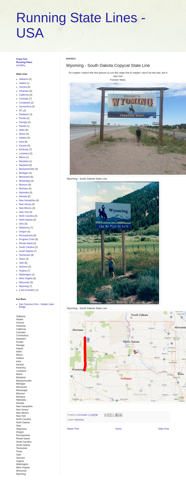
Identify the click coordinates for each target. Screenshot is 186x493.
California (24, 95)
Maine (22, 157)
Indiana (23, 137)
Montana (23, 188)
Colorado (23, 98)
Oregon (23, 231)
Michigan (23, 173)
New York (24, 212)
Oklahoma (24, 227)
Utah (21, 263)
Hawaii (22, 126)
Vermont (23, 266)
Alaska (22, 83)
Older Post (163, 428)
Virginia (23, 270)
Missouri (23, 184)
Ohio (21, 223)
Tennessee (24, 255)
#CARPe (20, 65)
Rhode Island (26, 243)
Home (118, 428)
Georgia (23, 122)
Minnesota (24, 177)
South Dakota (26, 251)
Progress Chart (27, 239)
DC (20, 110)
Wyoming (79, 419)
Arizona (23, 87)
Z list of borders (27, 290)
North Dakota (26, 219)
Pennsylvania (26, 235)
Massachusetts (26, 169)
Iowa (21, 141)
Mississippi (24, 181)
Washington (25, 274)
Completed (24, 102)
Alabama (23, 79)
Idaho (22, 130)
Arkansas (24, 91)
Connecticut (25, 106)
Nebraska (24, 192)
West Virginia (25, 278)
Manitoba (23, 161)
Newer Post (73, 428)
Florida (22, 118)
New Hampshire (27, 200)
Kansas (23, 145)
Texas (22, 259)
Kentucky (23, 149)
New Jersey (25, 204)
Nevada (23, 196)
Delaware (24, 114)
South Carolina (26, 247)
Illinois (22, 134)
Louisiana (24, 153)
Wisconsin (24, 282)
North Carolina (26, 216)
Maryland (23, 165)
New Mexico (25, 208)
